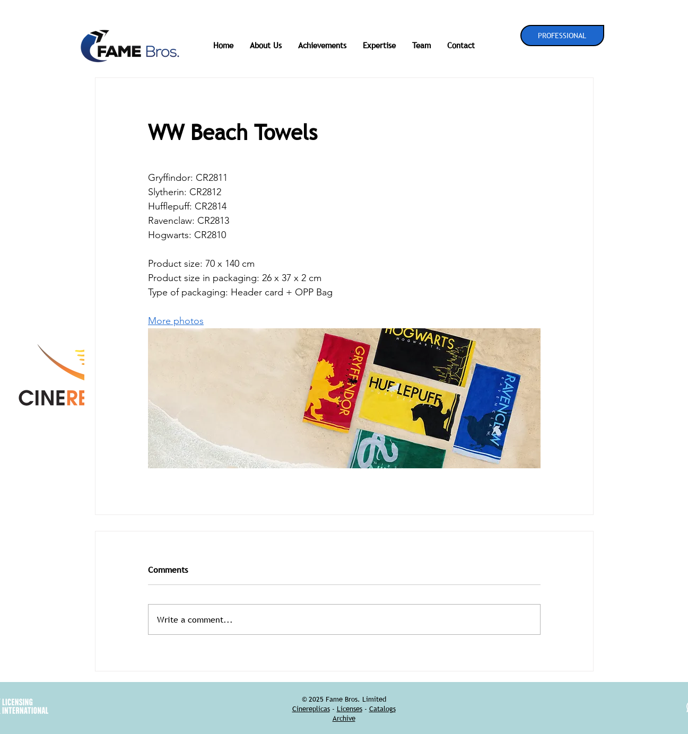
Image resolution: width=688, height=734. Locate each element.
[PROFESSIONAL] (562, 35)
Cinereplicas (311, 708)
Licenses (349, 708)
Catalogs (382, 708)
